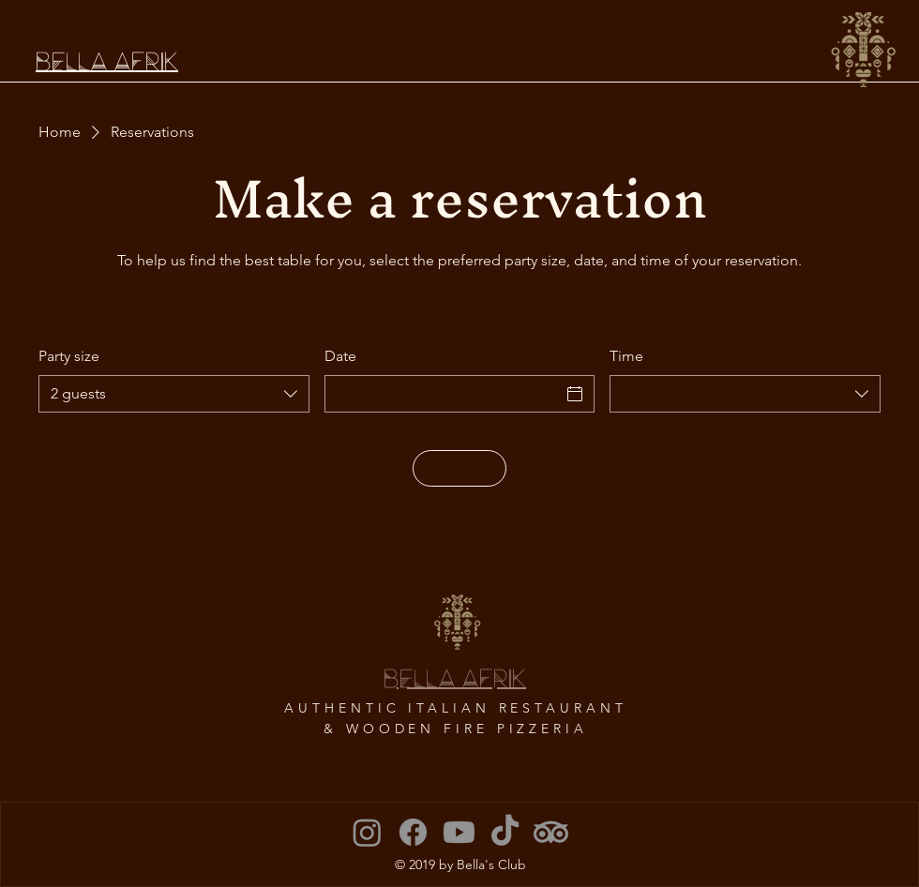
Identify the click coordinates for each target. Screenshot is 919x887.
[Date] (443, 394)
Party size (68, 356)
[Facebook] (413, 832)
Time (626, 356)
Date (340, 356)
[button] (863, 49)
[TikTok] (505, 832)
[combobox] (173, 394)
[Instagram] (367, 832)
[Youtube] (459, 832)
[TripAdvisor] (551, 832)
